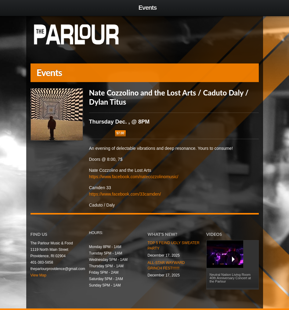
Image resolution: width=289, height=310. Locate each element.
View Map (38, 275)
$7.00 (120, 133)
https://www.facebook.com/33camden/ (125, 194)
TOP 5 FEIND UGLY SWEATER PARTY (174, 246)
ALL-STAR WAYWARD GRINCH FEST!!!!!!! (166, 265)
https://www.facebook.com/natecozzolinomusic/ (134, 176)
